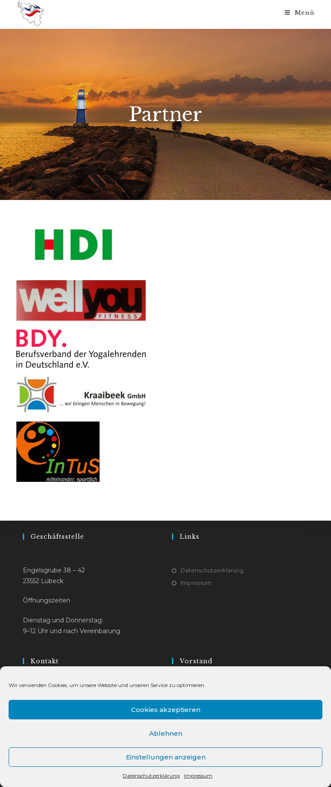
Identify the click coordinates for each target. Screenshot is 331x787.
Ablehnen (165, 733)
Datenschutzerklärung (151, 775)
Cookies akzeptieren (165, 710)
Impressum (198, 775)
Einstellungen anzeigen (166, 757)
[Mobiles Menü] (300, 12)
